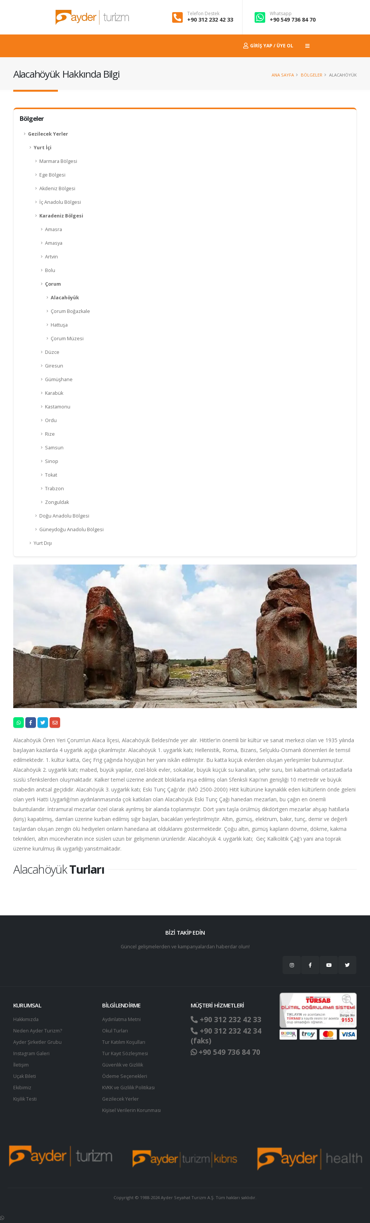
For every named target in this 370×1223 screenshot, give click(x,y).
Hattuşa (59, 325)
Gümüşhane (59, 379)
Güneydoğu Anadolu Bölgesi (71, 529)
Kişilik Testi (25, 1099)
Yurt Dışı (43, 543)
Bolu (50, 270)
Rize (50, 434)
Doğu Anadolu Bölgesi (64, 516)
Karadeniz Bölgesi (61, 216)
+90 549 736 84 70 (293, 19)
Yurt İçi (42, 147)
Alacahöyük (65, 297)
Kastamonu (57, 406)
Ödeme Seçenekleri (124, 1076)
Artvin (51, 256)
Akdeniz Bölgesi (57, 188)
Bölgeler (311, 75)
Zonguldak (57, 502)
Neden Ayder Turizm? (37, 1031)
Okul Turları (115, 1031)
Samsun (54, 447)
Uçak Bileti (24, 1076)
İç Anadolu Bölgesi (60, 202)
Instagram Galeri (31, 1053)
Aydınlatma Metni (121, 1019)
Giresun (54, 366)
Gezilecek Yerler (48, 134)
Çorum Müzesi (67, 338)
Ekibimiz (22, 1087)
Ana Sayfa (283, 75)
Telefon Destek (203, 13)
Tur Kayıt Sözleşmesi (125, 1053)
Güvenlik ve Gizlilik (122, 1065)
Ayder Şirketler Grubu (37, 1042)
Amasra (53, 229)
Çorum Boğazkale (70, 311)
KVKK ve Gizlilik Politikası (128, 1087)
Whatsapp (281, 13)
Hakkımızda (26, 1019)
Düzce (52, 352)
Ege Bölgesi (52, 175)
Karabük (54, 393)
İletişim (21, 1065)
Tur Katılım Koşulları (123, 1042)
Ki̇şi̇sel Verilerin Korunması (132, 1110)
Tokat (51, 475)
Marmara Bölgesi (58, 161)
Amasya (53, 243)
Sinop (51, 461)
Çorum (53, 284)
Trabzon (54, 488)
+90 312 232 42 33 (210, 19)
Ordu (51, 420)
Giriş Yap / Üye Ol (268, 45)
